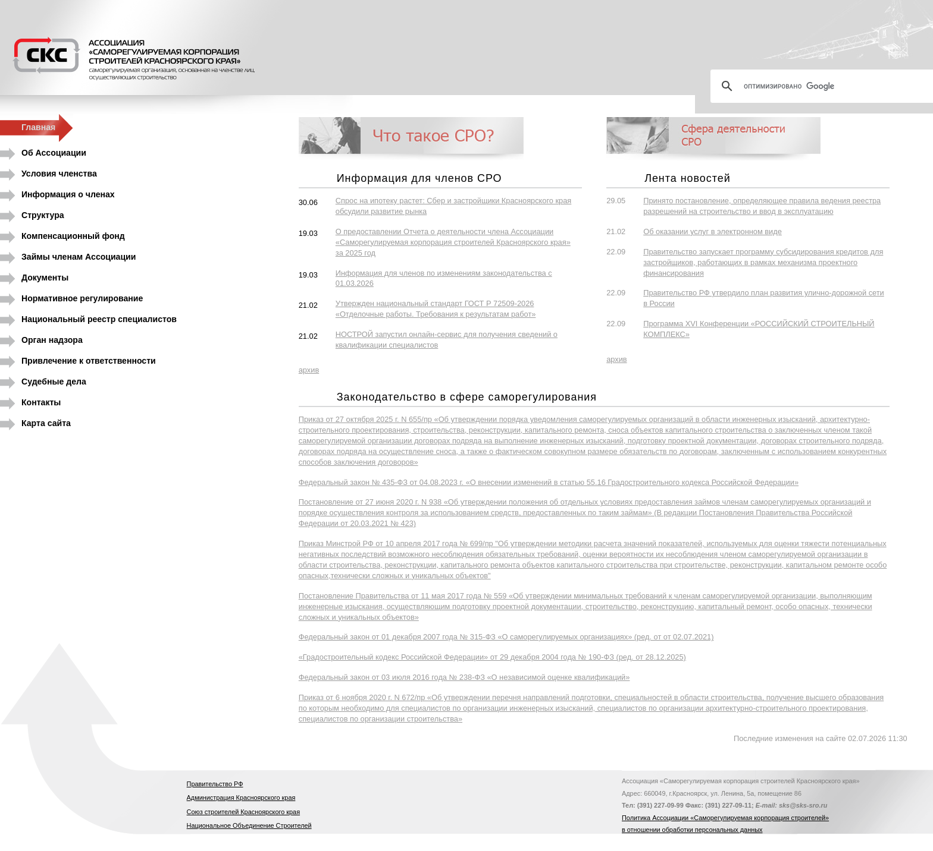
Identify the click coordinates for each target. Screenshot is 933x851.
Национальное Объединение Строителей (249, 825)
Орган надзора (52, 340)
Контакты (41, 402)
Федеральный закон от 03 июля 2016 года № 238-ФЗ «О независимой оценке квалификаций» (464, 677)
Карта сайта (46, 423)
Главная (38, 127)
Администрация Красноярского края (241, 797)
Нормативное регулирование (82, 298)
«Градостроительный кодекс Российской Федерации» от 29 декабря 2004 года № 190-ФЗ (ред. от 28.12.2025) (492, 657)
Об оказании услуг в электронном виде (712, 231)
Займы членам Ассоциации (78, 256)
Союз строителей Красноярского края (243, 811)
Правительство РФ (215, 783)
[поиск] (826, 86)
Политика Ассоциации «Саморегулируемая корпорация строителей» (725, 817)
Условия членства (59, 173)
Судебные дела (53, 381)
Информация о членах (68, 194)
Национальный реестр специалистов (99, 319)
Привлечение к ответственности (88, 360)
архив (309, 369)
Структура (42, 215)
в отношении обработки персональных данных (692, 829)
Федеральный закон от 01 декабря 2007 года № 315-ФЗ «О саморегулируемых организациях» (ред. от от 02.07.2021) (506, 636)
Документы (44, 277)
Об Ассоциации (53, 152)
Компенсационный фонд (73, 236)
